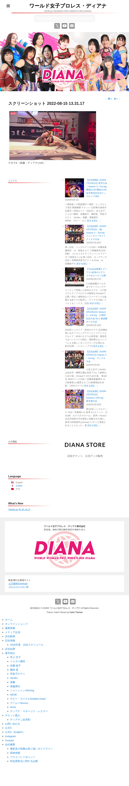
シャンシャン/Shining (22, 688)
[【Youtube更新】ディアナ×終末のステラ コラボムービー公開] (74, 276)
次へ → (117, 99)
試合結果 (10, 648)
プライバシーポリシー (22, 754)
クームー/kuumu (19, 701)
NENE (13, 692)
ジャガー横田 (17, 660)
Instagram (10, 733)
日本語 (19, 486)
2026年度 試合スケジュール (26, 643)
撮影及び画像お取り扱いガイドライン (31, 746)
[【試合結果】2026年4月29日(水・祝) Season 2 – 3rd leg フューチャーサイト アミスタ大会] (74, 234)
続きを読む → (94, 220)
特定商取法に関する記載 (24, 758)
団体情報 (15, 750)
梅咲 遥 (14, 668)
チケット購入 (12, 713)
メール (72, 26)
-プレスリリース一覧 (18, 586)
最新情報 (10, 627)
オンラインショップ (16, 623)
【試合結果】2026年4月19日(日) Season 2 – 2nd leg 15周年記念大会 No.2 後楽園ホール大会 (96, 315)
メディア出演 (12, 631)
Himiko (14, 676)
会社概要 (10, 741)
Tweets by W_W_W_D (19, 509)
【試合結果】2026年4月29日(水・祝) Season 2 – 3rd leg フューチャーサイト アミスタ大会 (97, 233)
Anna (13, 705)
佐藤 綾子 (15, 664)
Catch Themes (76, 612)
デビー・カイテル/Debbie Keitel (28, 696)
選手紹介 (10, 652)
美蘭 (12, 680)
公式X (8, 725)
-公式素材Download (17, 583)
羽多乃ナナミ (17, 672)
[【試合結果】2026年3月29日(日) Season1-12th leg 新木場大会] (74, 399)
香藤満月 (15, 684)
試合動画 (10, 635)
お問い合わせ (12, 721)
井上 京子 (15, 656)
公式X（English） (15, 729)
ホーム (9, 619)
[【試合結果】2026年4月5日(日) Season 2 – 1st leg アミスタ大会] (74, 359)
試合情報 (10, 639)
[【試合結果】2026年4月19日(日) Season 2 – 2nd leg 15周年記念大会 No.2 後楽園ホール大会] (74, 316)
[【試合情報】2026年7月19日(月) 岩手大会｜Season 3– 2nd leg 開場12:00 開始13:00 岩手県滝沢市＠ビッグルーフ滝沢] (74, 187)
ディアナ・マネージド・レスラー (29, 709)
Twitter (57, 26)
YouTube (64, 26)
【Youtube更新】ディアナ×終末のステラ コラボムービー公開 (96, 272)
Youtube (9, 737)
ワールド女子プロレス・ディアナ (68, 6)
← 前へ (108, 99)
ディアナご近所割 (20, 717)
